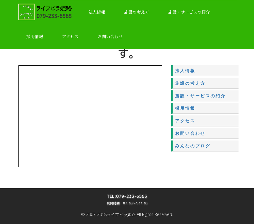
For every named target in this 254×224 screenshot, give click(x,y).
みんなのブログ (193, 146)
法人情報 (96, 12)
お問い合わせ (110, 37)
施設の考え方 (136, 12)
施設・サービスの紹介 (189, 12)
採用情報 (34, 37)
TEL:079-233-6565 (127, 196)
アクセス (70, 37)
